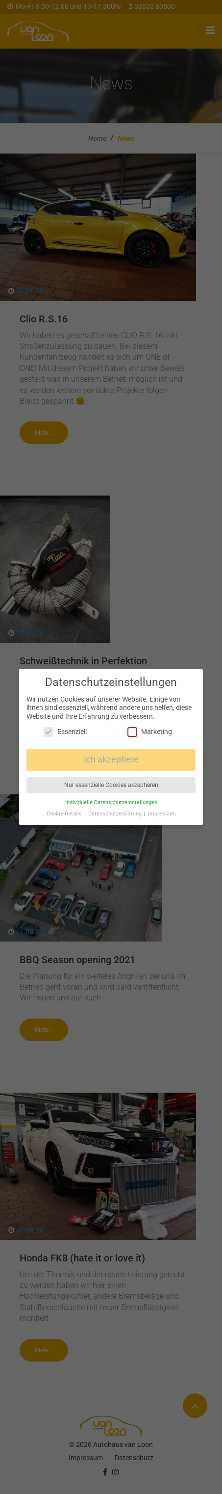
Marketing (149, 731)
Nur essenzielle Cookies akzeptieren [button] (111, 785)
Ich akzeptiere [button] (111, 759)
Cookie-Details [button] (65, 814)
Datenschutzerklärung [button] (115, 814)
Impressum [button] (162, 814)
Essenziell (65, 731)
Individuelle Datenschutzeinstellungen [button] (111, 802)
